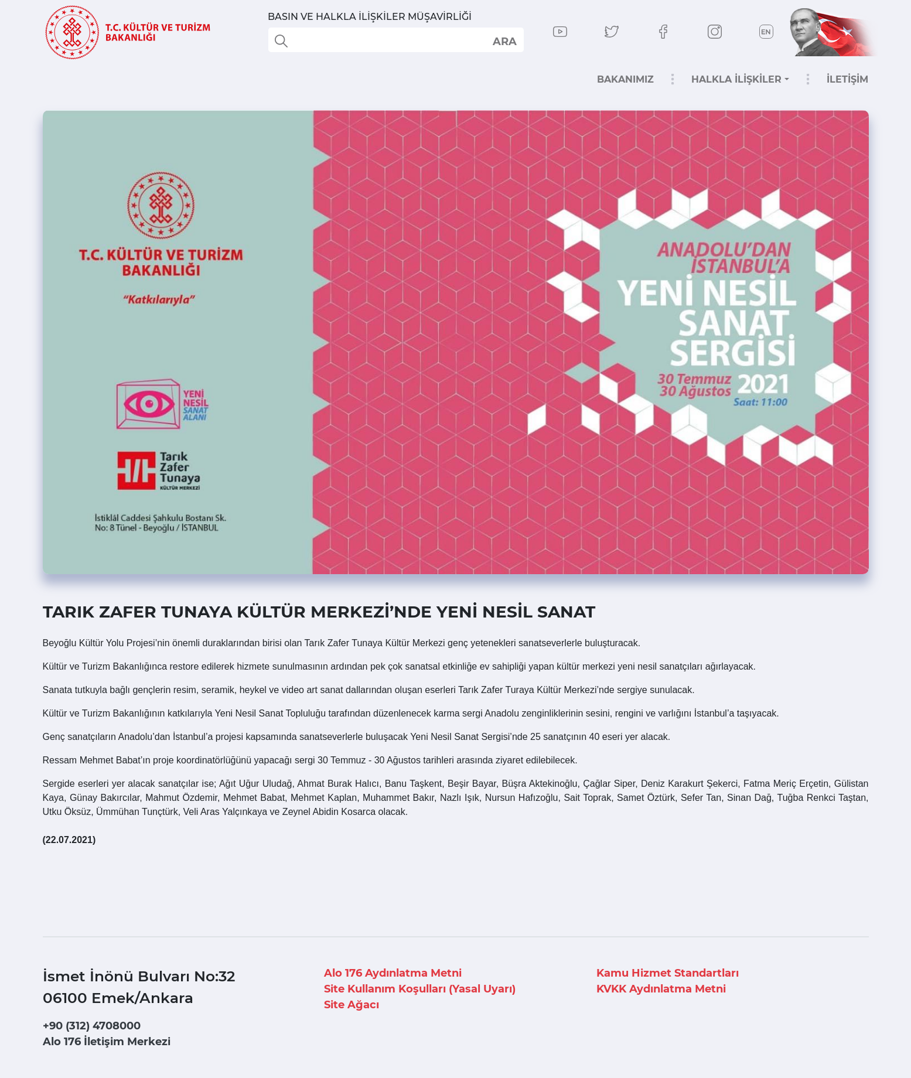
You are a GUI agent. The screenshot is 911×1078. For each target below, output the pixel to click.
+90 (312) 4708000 (92, 1025)
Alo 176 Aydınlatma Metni (393, 973)
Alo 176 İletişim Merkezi (106, 1041)
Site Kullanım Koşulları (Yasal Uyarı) (420, 989)
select (504, 41)
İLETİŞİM (847, 79)
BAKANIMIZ (625, 79)
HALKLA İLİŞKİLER (736, 79)
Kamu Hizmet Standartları (667, 973)
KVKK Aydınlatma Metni (661, 989)
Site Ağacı (351, 1004)
